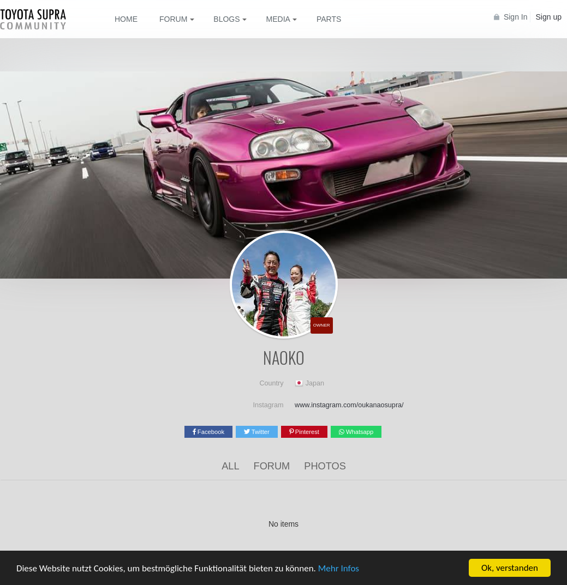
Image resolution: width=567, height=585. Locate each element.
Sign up (549, 17)
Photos (324, 466)
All (230, 466)
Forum (272, 466)
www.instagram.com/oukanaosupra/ (349, 405)
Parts (329, 19)
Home (126, 19)
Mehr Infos (338, 569)
